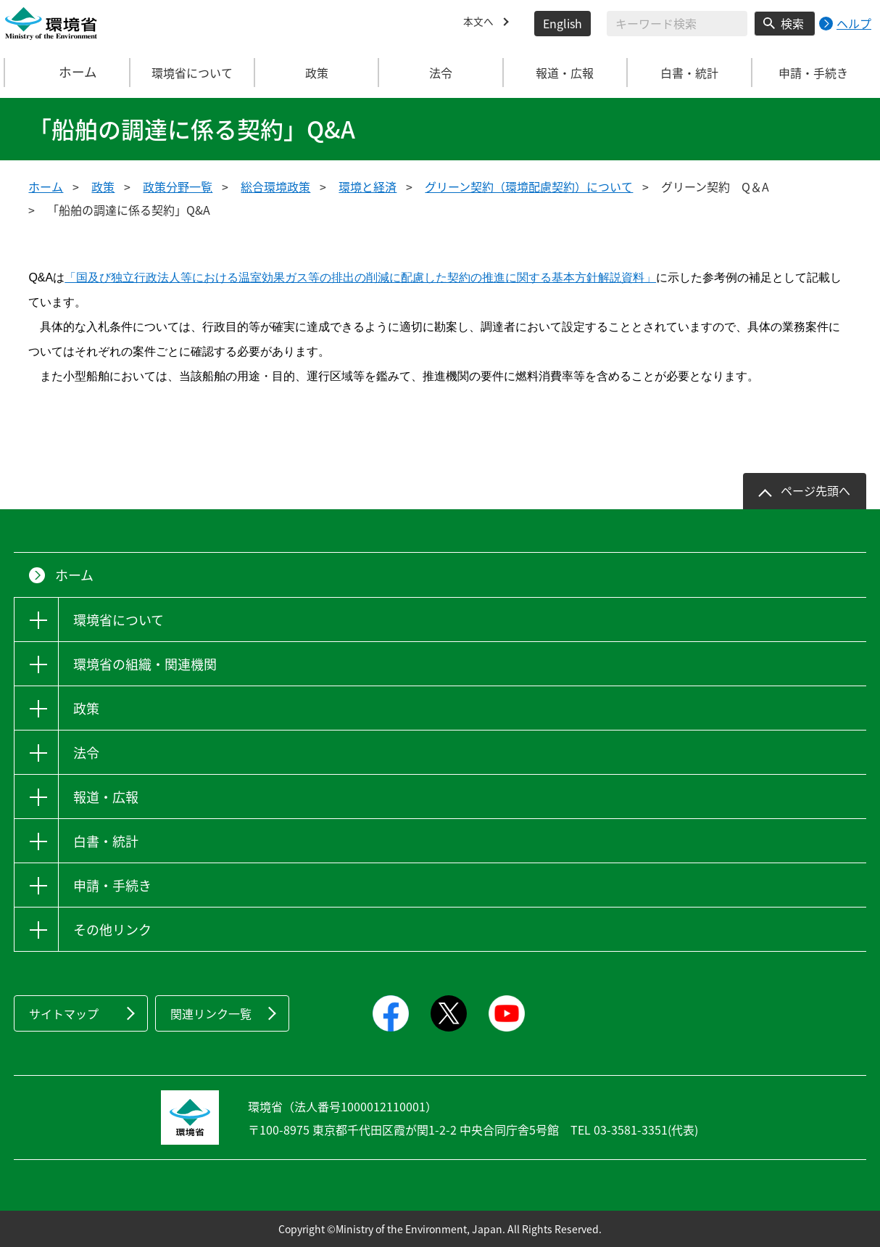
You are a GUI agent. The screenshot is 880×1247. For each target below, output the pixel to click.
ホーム (68, 72)
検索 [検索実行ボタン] (792, 23)
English (562, 23)
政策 (103, 186)
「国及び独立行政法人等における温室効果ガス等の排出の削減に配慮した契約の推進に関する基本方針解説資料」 (360, 277)
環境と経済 (368, 186)
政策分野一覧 (177, 186)
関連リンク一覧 (211, 1013)
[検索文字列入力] (677, 23)
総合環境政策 (275, 186)
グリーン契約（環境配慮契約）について (529, 186)
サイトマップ (64, 1013)
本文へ (480, 23)
